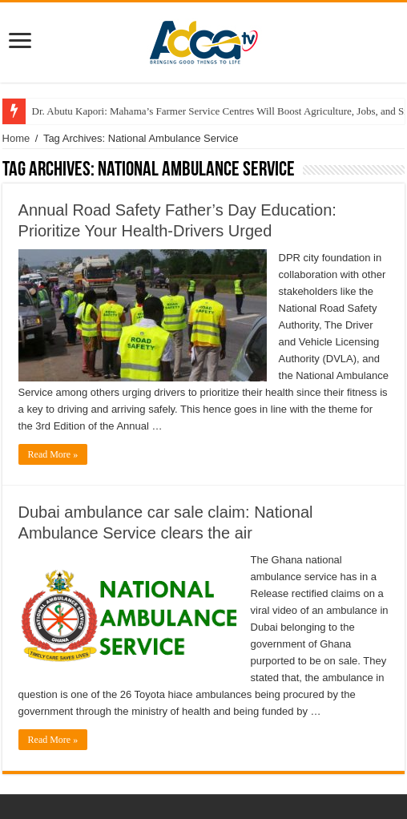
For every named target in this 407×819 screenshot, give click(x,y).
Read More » (53, 454)
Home (16, 138)
